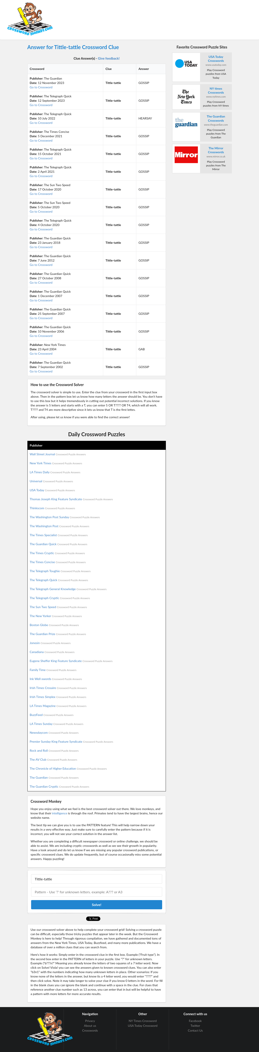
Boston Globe (54, 625)
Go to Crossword (41, 87)
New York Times (56, 463)
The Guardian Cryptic (59, 786)
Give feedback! (109, 58)
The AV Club (53, 759)
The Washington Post (59, 526)
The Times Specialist (59, 535)
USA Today (52, 490)
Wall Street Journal (58, 454)
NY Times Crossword (143, 1021)
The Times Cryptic (57, 553)
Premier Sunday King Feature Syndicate (71, 741)
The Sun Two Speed (58, 607)
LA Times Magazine (58, 706)
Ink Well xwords (56, 679)
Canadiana (52, 652)
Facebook (195, 1021)
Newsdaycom (54, 732)
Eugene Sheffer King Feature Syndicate (71, 661)
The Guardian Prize (58, 634)
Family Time (53, 670)
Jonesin (50, 643)
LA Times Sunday (56, 724)
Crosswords (90, 1030)
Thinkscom (52, 508)
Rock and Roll (54, 750)
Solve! (96, 904)
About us (90, 1025)
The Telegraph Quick (59, 580)
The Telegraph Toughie (60, 571)
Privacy (90, 1021)
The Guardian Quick (58, 544)
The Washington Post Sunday (65, 517)
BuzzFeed (52, 715)
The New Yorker (56, 616)
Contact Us (195, 1030)
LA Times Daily (55, 472)
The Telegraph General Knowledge (68, 589)
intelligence (59, 813)
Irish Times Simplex (58, 697)
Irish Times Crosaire (58, 688)
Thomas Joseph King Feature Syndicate (71, 499)
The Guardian (54, 777)
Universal (51, 481)
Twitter (195, 1025)
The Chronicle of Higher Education (68, 768)
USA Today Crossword (142, 1025)
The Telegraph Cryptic (60, 598)
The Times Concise (58, 562)
